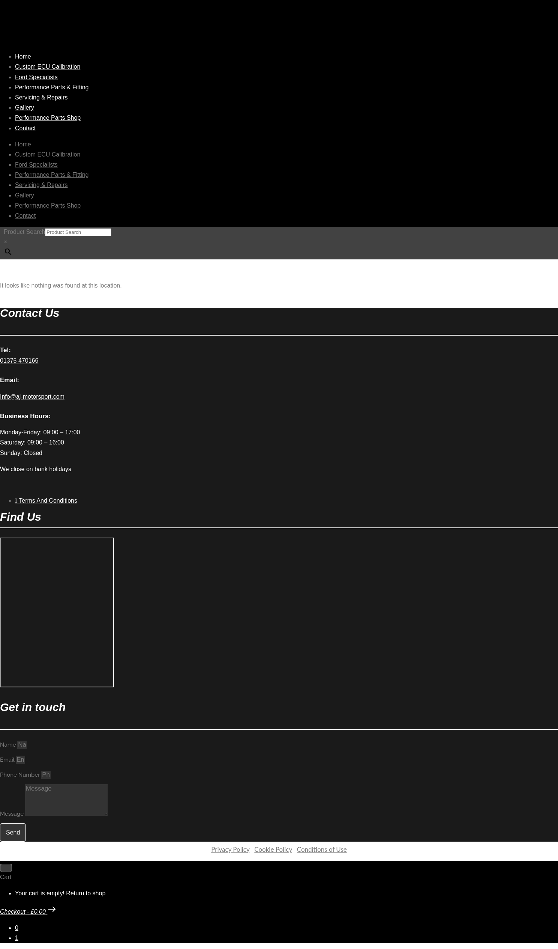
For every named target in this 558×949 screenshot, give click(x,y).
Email (8, 759)
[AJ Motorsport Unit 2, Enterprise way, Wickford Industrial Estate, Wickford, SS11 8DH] (57, 612)
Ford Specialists (36, 77)
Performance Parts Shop (48, 117)
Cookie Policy (273, 849)
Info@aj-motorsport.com (32, 396)
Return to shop (85, 893)
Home (23, 56)
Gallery (24, 107)
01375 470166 (19, 360)
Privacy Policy (230, 849)
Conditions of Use (322, 849)
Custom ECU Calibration (47, 66)
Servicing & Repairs (41, 97)
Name (8, 744)
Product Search (24, 232)
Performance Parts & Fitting (52, 87)
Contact (25, 128)
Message (12, 813)
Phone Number (20, 774)
